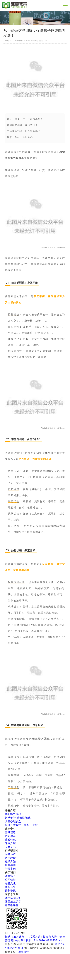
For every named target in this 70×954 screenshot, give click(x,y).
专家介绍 (10, 843)
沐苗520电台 (12, 898)
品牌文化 (10, 883)
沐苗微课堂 (11, 905)
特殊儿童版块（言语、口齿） (22, 825)
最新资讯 (10, 890)
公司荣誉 (10, 879)
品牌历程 (10, 854)
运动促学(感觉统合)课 (18, 817)
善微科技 (23, 952)
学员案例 (10, 868)
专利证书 (10, 847)
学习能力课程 (13, 814)
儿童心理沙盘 (13, 821)
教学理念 (10, 857)
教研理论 (10, 836)
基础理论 (10, 832)
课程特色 (10, 839)
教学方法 (10, 861)
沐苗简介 (10, 876)
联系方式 (35, 936)
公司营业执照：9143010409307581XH (39, 940)
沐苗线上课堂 (13, 901)
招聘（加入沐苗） (16, 936)
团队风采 (10, 887)
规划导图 (10, 865)
